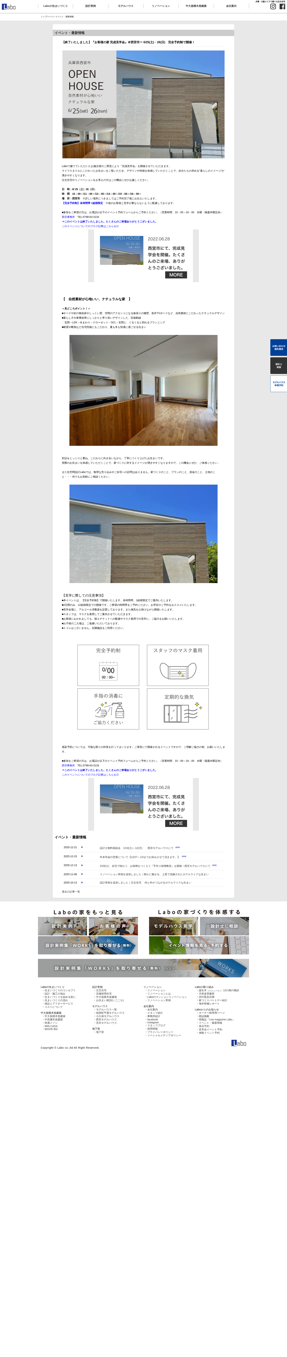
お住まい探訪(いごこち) (110, 1000)
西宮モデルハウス (106, 1019)
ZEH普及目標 (206, 996)
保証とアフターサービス (59, 1003)
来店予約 (204, 1026)
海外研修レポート (209, 1003)
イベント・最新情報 (210, 1022)
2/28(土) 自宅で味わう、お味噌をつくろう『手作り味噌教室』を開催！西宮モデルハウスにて (155, 865)
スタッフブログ (156, 1025)
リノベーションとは (159, 993)
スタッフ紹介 (155, 1012)
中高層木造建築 (54, 1019)
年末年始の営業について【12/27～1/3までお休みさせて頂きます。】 (140, 856)
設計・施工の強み (55, 993)
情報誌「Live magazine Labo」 (217, 1019)
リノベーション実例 (159, 1000)
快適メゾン (51, 1022)
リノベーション (156, 990)
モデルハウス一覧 (106, 1009)
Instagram (153, 1022)
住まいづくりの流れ (56, 1000)
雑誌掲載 (204, 1016)
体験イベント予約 (209, 1032)
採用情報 (152, 1028)
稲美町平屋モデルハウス (110, 1012)
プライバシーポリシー (160, 1032)
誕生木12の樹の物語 (219, 990)
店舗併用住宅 (104, 993)
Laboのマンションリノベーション (167, 996)
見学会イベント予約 (210, 1029)
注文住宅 (101, 990)
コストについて (54, 1006)
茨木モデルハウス (106, 1022)
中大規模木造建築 (55, 1016)
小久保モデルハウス (107, 1016)
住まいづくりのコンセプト (60, 990)
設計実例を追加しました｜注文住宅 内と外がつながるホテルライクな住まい (145, 882)
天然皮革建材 (206, 993)
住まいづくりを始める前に (60, 996)
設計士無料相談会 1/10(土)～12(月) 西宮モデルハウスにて (137, 848)
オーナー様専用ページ (212, 1012)
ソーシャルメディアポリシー (164, 1035)
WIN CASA (51, 1026)
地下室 (100, 1032)
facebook (152, 1019)
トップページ (47, 17)
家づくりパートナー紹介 (213, 1000)
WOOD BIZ (51, 1029)
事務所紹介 (153, 1016)
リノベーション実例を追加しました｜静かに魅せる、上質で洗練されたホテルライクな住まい (154, 874)
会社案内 (152, 1009)
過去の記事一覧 (71, 891)
